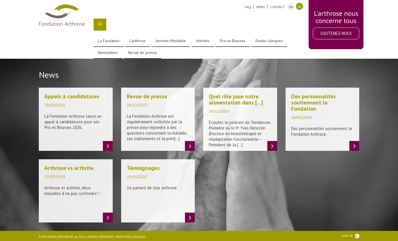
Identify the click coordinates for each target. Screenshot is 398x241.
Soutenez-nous (336, 33)
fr (299, 7)
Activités (203, 40)
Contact (277, 7)
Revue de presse (142, 52)
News (260, 7)
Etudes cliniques (268, 40)
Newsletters (108, 52)
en (291, 7)
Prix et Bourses (232, 40)
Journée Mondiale (171, 40)
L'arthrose (138, 40)
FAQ (248, 7)
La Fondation (108, 40)
